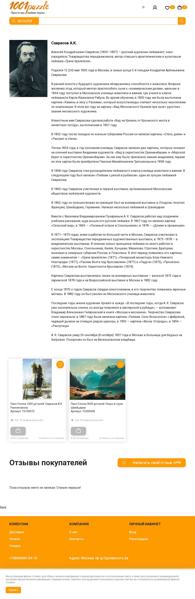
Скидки (14, 546)
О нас (73, 532)
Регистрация (138, 539)
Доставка (16, 532)
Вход (132, 532)
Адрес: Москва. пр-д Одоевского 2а (98, 558)
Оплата (14, 539)
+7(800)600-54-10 (23, 558)
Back (3, 507)
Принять (13, 590)
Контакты (76, 539)
